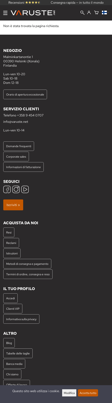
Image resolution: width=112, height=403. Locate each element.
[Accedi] (89, 12)
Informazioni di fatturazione (23, 167)
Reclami (11, 243)
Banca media (14, 364)
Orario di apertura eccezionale (25, 94)
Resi (8, 232)
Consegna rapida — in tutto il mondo (77, 2)
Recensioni (24, 2)
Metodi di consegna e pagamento (27, 264)
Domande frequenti (18, 146)
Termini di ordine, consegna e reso (28, 274)
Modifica (69, 393)
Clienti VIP (12, 309)
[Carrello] (96, 12)
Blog (9, 343)
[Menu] (5, 13)
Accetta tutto (88, 393)
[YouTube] (25, 190)
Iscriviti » (13, 205)
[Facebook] (7, 190)
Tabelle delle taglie (18, 353)
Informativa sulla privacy (21, 319)
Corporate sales (16, 156)
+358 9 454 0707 (30, 115)
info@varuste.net (15, 122)
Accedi (10, 298)
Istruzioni (12, 253)
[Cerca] (82, 13)
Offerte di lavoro (16, 385)
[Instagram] (16, 190)
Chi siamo (12, 374)
